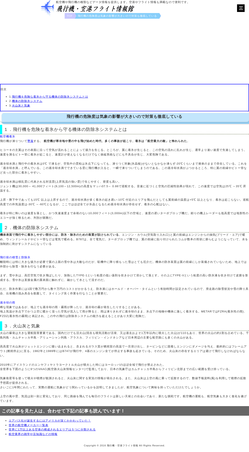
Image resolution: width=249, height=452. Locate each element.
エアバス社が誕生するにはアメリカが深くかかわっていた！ (50, 420)
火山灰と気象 (21, 105)
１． (8, 129)
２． (8, 227)
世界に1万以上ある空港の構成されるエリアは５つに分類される (52, 429)
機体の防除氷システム (27, 101)
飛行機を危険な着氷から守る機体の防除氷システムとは (50, 96)
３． (8, 326)
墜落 (30, 141)
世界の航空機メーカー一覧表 (28, 425)
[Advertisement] (124, 51)
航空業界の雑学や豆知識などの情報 (33, 434)
